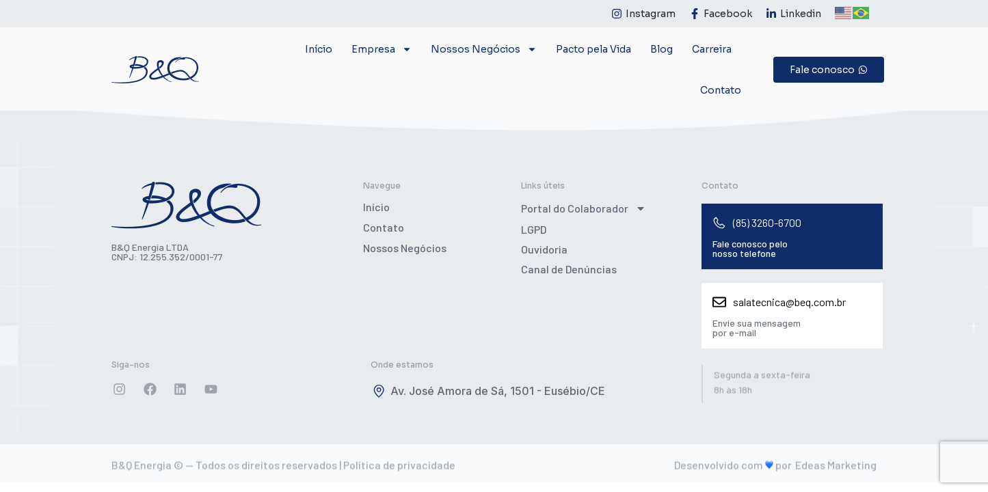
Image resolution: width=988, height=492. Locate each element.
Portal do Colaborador (583, 208)
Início (318, 49)
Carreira (712, 49)
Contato (720, 90)
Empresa (381, 49)
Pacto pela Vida (593, 49)
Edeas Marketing (836, 467)
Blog (661, 49)
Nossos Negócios (484, 49)
